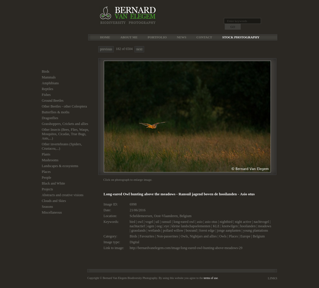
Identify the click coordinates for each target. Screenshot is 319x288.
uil (157, 222)
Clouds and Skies (54, 201)
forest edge (207, 230)
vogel (149, 222)
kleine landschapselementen (190, 226)
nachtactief (137, 226)
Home (105, 37)
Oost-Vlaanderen (166, 216)
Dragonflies (50, 118)
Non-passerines (167, 236)
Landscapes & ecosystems (60, 166)
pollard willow (173, 230)
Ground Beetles (53, 101)
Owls (222, 236)
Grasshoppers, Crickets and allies (65, 124)
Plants (46, 154)
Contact (204, 37)
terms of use (211, 278)
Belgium (185, 216)
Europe (245, 236)
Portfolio (157, 37)
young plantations (255, 230)
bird (132, 222)
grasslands (138, 230)
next (139, 49)
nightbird (226, 222)
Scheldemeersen (141, 216)
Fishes (46, 95)
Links (272, 278)
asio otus (211, 222)
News (181, 37)
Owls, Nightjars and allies (199, 236)
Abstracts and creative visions (63, 195)
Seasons (47, 207)
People (46, 178)
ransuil (166, 222)
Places (46, 172)
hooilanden (247, 226)
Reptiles (47, 89)
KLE (216, 226)
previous (106, 49)
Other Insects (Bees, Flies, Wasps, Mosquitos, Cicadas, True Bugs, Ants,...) (65, 134)
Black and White (53, 183)
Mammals (49, 77)
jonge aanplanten (229, 230)
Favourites (146, 236)
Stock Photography (240, 37)
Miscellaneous (52, 212)
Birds (45, 71)
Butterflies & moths (55, 112)
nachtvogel (261, 222)
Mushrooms (50, 160)
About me (128, 37)
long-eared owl (183, 222)
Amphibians (50, 83)
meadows (264, 226)
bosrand (191, 230)
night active (243, 222)
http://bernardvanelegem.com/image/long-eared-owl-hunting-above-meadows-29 (186, 248)
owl (140, 222)
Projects (47, 189)
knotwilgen (230, 226)
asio (199, 222)
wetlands (154, 230)
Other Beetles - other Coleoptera (64, 106)
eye (166, 226)
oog (159, 226)
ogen (150, 226)
